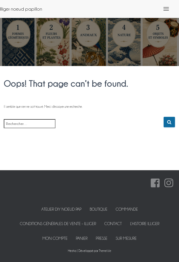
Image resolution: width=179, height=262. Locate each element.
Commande (127, 209)
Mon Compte (55, 238)
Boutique (98, 209)
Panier (81, 238)
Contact (113, 224)
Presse (101, 238)
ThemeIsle (105, 250)
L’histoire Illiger (144, 224)
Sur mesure (126, 238)
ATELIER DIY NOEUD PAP (61, 209)
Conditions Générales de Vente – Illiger (58, 224)
